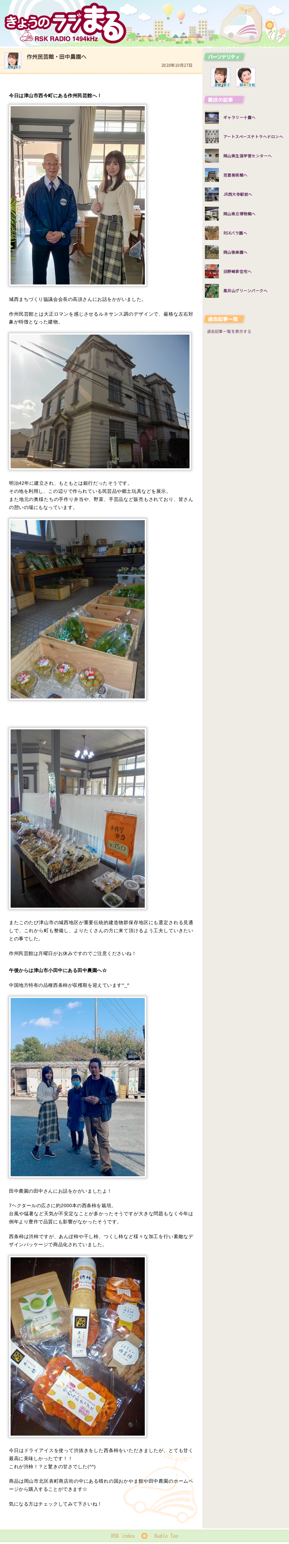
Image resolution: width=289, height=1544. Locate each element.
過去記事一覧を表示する (229, 331)
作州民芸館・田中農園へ (57, 56)
